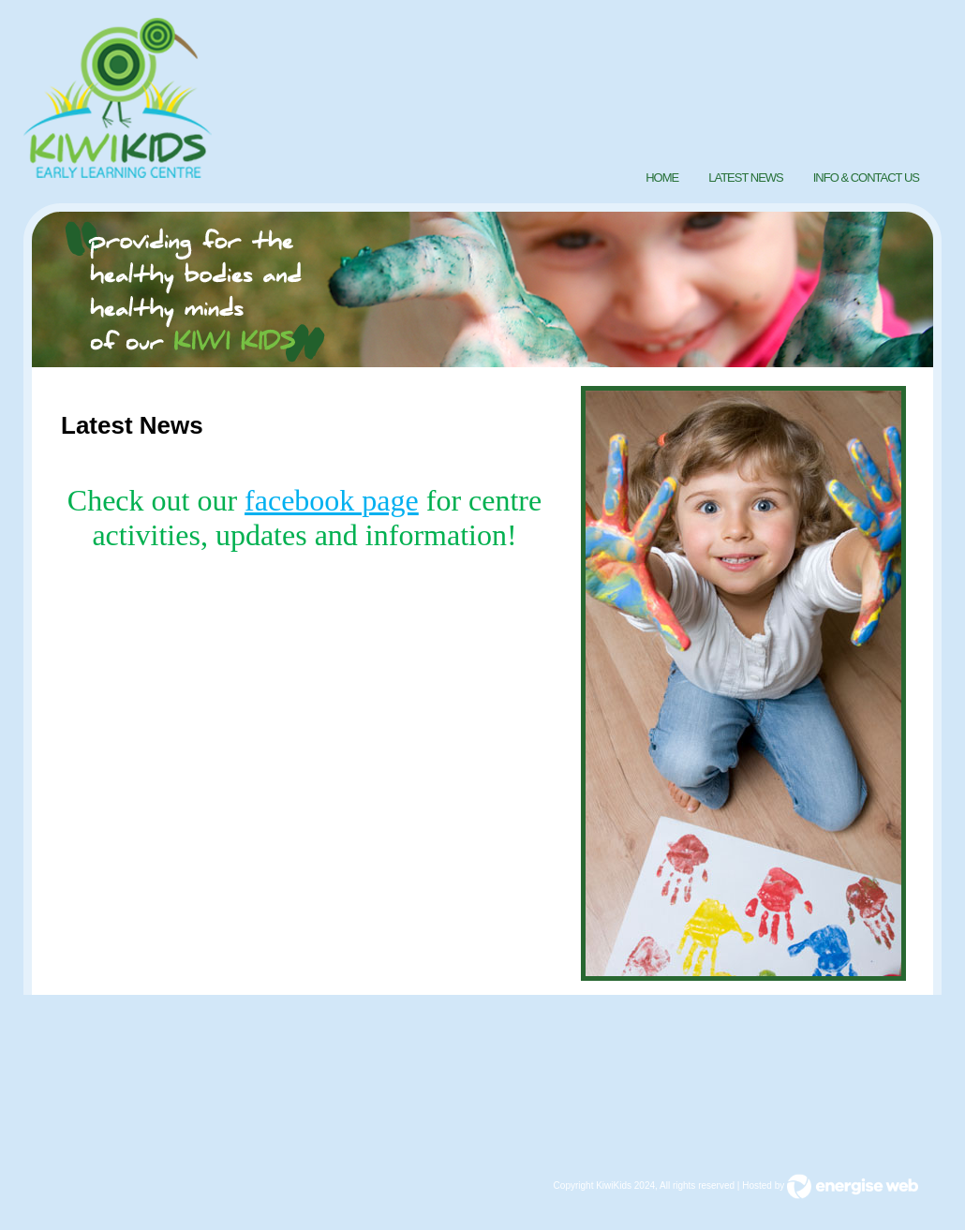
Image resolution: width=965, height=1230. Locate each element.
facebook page (332, 500)
